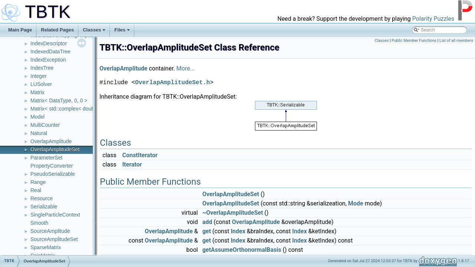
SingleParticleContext (55, 215)
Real (35, 190)
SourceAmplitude (50, 231)
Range (38, 182)
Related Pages (57, 30)
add (207, 221)
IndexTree (42, 68)
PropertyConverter (51, 166)
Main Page (20, 30)
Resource (41, 198)
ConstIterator (139, 155)
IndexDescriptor (48, 43)
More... (185, 68)
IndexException (48, 60)
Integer (38, 76)
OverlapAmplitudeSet (54, 149)
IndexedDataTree (50, 52)
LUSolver (41, 84)
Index (238, 231)
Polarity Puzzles (433, 18)
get (206, 231)
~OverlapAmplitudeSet (232, 212)
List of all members (456, 40)
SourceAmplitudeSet (54, 239)
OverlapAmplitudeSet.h (172, 83)
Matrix (37, 92)
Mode (355, 203)
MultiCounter (45, 125)
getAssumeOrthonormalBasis (241, 249)
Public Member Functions (414, 40)
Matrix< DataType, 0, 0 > (58, 100)
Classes (94, 30)
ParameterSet (46, 158)
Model (37, 117)
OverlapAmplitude (51, 141)
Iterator (132, 164)
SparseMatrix (45, 247)
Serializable (43, 207)
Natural (38, 133)
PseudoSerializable (52, 174)
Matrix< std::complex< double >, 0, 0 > (74, 109)
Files (122, 30)
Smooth (39, 223)
